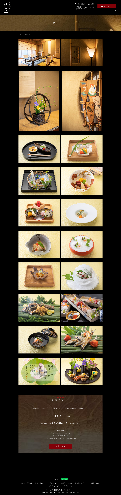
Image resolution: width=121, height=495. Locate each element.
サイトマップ (68, 486)
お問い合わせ (106, 6)
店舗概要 (38, 12)
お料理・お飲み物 (84, 12)
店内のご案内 (58, 12)
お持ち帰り (97, 12)
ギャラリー (108, 12)
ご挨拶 (47, 12)
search (115, 12)
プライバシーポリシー (55, 486)
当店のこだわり (70, 12)
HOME (30, 12)
